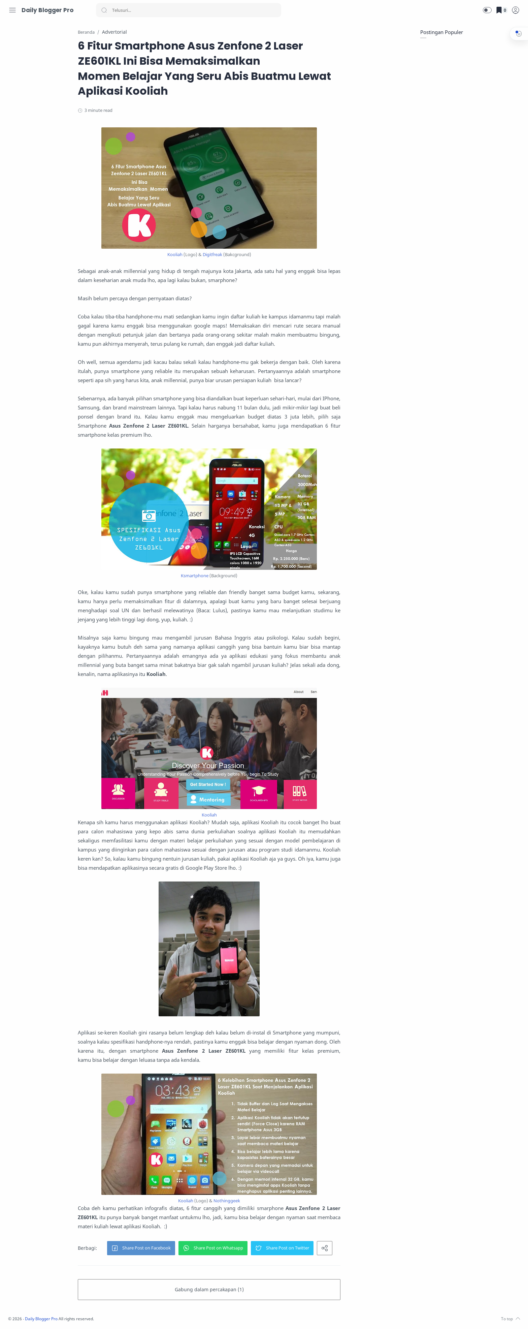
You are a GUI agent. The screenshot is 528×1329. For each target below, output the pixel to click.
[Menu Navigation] (12, 10)
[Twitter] (32, 1315)
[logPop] (516, 10)
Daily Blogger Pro (47, 10)
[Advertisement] (469, 88)
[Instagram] (22, 1315)
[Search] (188, 10)
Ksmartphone (238, 576)
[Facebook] (11, 1315)
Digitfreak (255, 255)
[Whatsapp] (62, 1315)
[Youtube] (42, 1315)
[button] (487, 10)
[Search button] (104, 10)
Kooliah (218, 255)
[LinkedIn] (52, 1315)
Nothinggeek (270, 1201)
